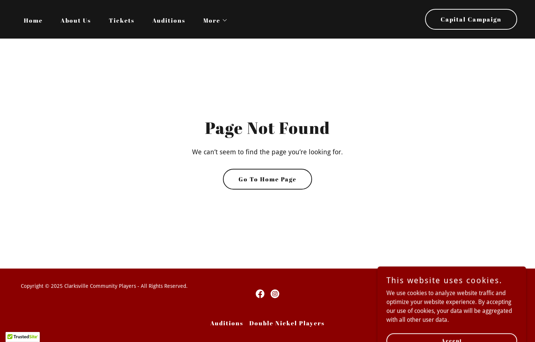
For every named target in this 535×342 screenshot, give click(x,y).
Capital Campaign (471, 19)
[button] (212, 20)
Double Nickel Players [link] (287, 323)
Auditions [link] (168, 20)
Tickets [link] (121, 20)
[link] (260, 293)
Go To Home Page (267, 179)
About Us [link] (76, 20)
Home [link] (33, 20)
